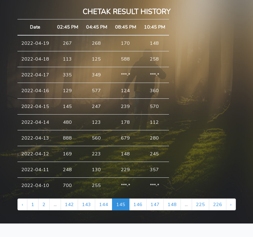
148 (172, 204)
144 (103, 204)
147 (155, 204)
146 (137, 204)
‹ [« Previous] (22, 204)
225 (200, 204)
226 (217, 204)
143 (86, 204)
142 (69, 204)
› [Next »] (231, 204)
